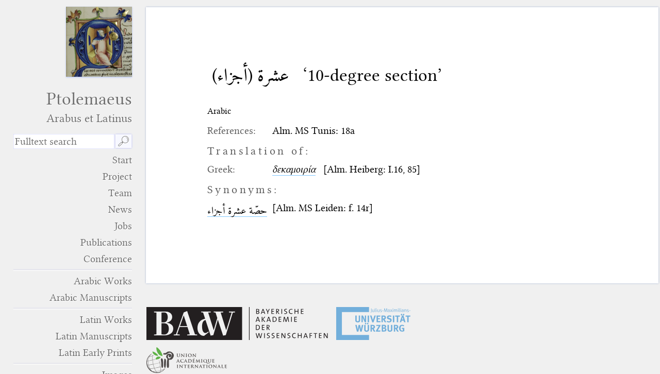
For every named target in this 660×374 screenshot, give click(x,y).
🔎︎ (123, 141)
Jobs (123, 226)
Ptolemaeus (72, 107)
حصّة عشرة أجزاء (237, 210)
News (120, 209)
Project (117, 176)
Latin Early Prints (95, 353)
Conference (108, 259)
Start (122, 160)
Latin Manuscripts (94, 336)
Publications (106, 242)
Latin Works (106, 320)
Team (120, 193)
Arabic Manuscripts (91, 297)
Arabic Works (103, 281)
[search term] (63, 141)
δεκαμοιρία (294, 169)
